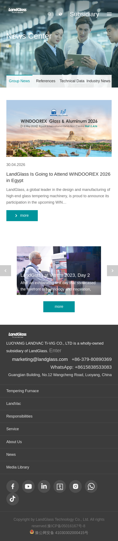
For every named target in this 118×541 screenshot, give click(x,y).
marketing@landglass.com (40, 359)
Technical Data (72, 81)
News (11, 454)
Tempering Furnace (22, 391)
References (45, 81)
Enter (55, 350)
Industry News (98, 81)
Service (12, 429)
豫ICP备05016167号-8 (66, 526)
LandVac (13, 403)
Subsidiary (84, 14)
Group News (19, 81)
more (59, 306)
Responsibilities (19, 416)
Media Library (17, 467)
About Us (14, 442)
